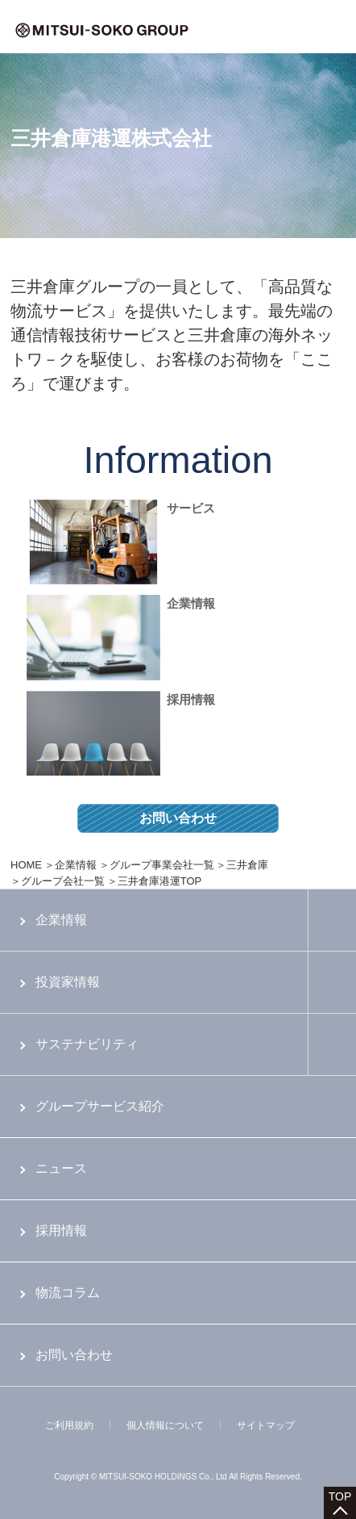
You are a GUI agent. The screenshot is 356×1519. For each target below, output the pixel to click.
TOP (340, 1496)
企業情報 (76, 865)
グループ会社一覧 (63, 881)
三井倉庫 (247, 865)
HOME (26, 865)
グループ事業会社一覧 (162, 865)
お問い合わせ (178, 818)
